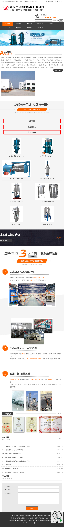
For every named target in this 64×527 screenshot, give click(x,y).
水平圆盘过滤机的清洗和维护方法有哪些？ (13, 457)
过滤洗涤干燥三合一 (40, 518)
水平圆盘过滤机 (21, 518)
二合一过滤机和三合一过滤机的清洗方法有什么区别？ (16, 446)
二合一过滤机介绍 (6, 465)
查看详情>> (58, 70)
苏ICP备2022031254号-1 (29, 523)
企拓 (47, 518)
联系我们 (40, 28)
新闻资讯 (18, 28)
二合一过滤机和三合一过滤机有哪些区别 (12, 450)
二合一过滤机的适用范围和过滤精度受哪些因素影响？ (16, 461)
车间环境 (8, 28)
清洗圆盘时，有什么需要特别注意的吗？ (12, 453)
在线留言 (29, 28)
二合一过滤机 (29, 518)
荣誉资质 (40, 24)
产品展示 (29, 24)
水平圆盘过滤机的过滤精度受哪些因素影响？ (13, 472)
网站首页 (8, 24)
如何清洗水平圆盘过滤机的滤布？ (11, 468)
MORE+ (59, 414)
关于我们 (18, 24)
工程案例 (50, 24)
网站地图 (38, 523)
